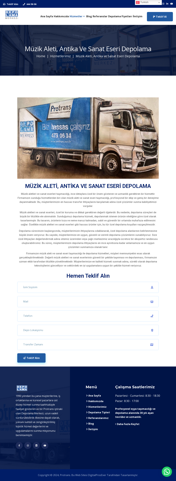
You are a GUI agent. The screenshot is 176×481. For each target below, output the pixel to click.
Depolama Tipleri (99, 412)
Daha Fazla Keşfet (127, 424)
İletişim (137, 16)
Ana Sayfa (46, 16)
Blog (89, 16)
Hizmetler (76, 16)
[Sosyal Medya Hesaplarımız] (163, 4)
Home (40, 56)
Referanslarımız (98, 418)
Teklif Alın (10, 4)
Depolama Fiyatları (120, 16)
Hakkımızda (61, 16)
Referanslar (100, 16)
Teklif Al (160, 16)
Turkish (142, 2)
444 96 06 (29, 4)
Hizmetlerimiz (60, 56)
